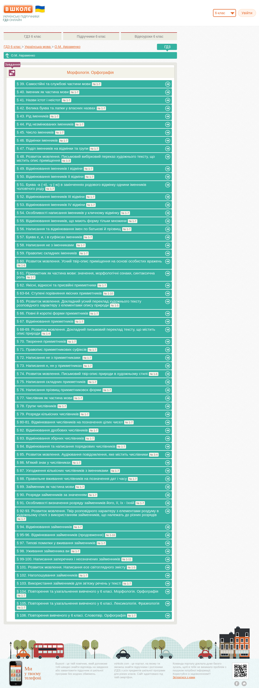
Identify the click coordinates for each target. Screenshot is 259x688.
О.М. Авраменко (23, 55)
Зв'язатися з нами (184, 677)
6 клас (32, 36)
